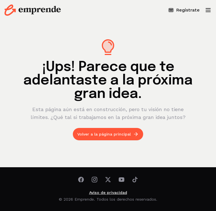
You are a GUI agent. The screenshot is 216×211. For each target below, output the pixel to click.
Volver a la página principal (108, 134)
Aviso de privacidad (108, 192)
